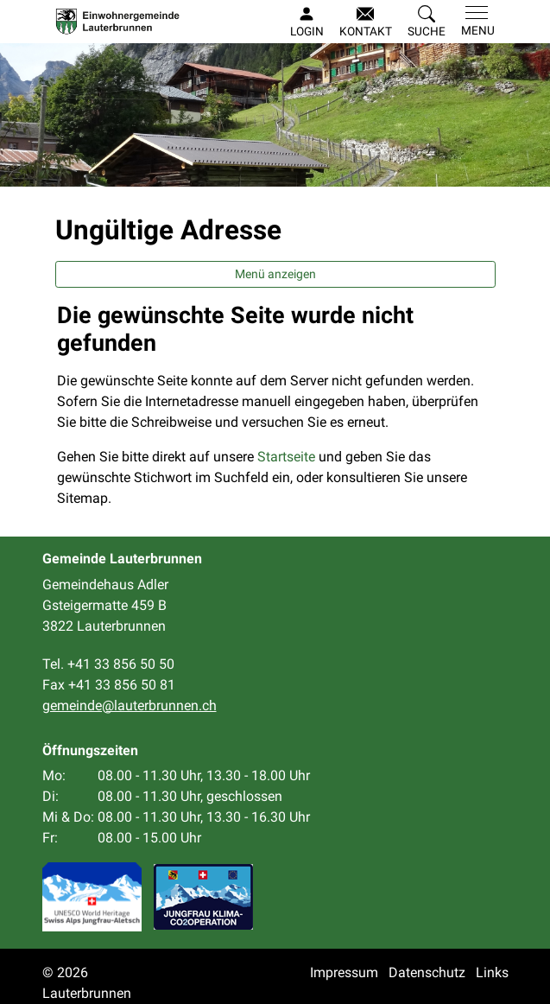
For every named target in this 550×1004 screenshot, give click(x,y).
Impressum (344, 972)
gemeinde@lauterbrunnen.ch (129, 705)
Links (492, 972)
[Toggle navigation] (474, 21)
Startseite (286, 456)
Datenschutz (427, 972)
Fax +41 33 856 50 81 (108, 685)
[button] (426, 22)
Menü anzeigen (275, 274)
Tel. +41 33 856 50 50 (108, 664)
